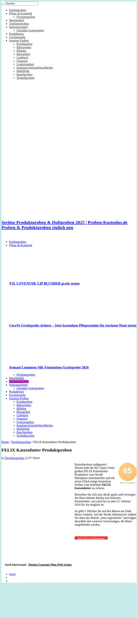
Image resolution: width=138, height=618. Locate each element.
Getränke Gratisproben (30, 30)
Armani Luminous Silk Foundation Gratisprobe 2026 (49, 367)
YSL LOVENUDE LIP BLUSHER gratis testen (44, 283)
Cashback (22, 57)
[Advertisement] (37, 500)
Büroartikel (23, 54)
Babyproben (23, 47)
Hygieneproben (25, 16)
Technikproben (25, 77)
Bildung (21, 50)
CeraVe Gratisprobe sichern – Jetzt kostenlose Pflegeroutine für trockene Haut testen (72, 325)
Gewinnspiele (17, 37)
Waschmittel (16, 20)
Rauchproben (24, 74)
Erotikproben (24, 44)
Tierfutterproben (19, 23)
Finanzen (22, 60)
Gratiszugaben (25, 64)
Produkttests (16, 33)
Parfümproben (17, 10)
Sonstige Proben (18, 40)
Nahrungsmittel (18, 27)
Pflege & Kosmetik (20, 13)
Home (5, 442)
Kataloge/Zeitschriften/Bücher (34, 67)
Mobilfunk (22, 71)
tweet (12, 574)
